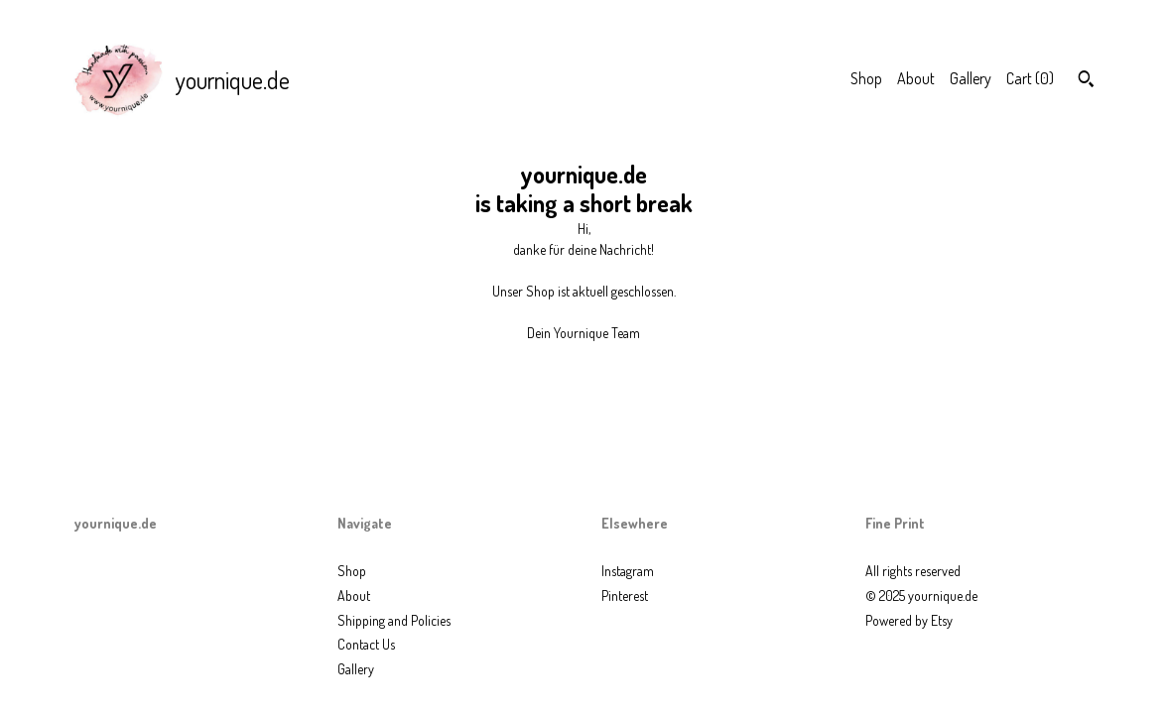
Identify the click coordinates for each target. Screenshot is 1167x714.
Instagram (627, 570)
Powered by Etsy (909, 620)
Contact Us (366, 644)
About (916, 78)
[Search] (1086, 81)
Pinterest (624, 595)
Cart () (1030, 78)
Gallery (970, 78)
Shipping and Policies (394, 620)
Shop (866, 78)
